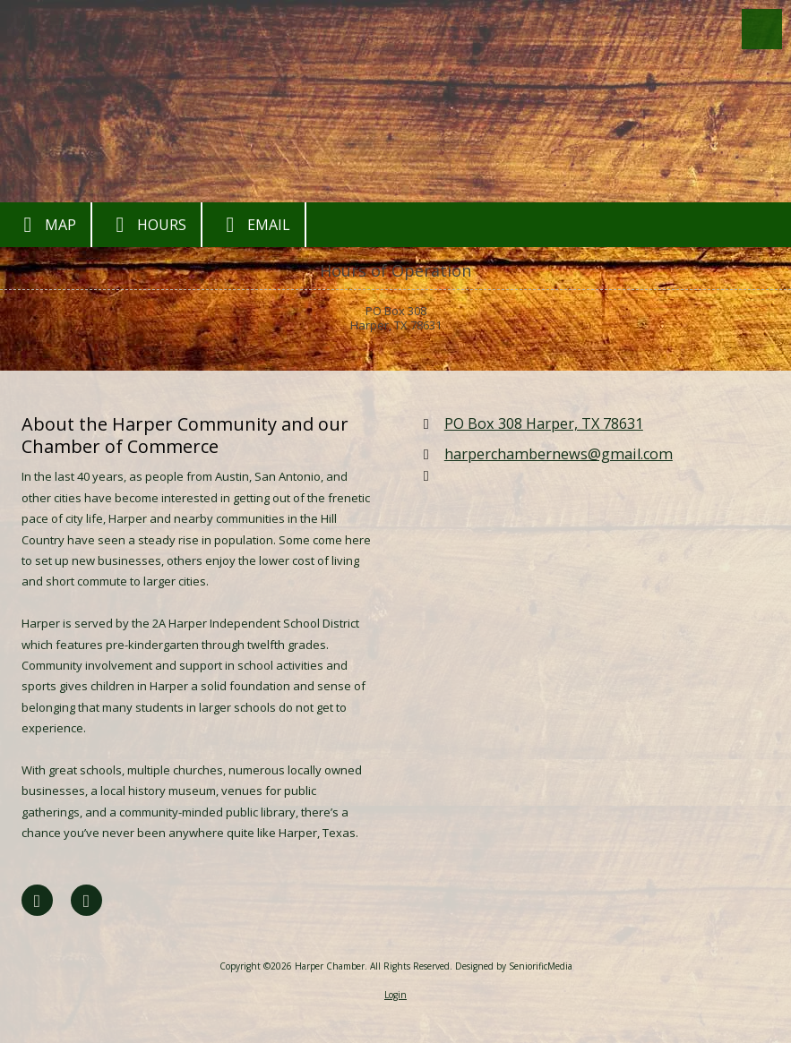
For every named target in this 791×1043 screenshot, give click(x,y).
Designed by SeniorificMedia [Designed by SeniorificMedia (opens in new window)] (513, 966)
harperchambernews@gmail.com (558, 454)
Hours (146, 224)
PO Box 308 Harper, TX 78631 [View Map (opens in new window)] (543, 423)
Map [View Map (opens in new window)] (45, 224)
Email (253, 224)
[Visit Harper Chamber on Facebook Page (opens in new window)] (37, 900)
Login (395, 994)
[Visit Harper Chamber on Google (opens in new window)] (86, 900)
